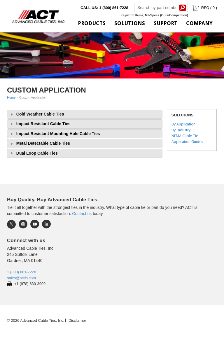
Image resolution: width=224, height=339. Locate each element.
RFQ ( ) (204, 8)
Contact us (82, 213)
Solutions (129, 23)
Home (11, 97)
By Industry (181, 130)
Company (199, 23)
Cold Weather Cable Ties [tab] (36, 114)
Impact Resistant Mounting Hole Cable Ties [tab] (54, 133)
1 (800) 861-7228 (21, 272)
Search (183, 7)
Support (165, 23)
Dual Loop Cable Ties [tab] (33, 153)
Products (92, 23)
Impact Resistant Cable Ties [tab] (40, 123)
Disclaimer (77, 320)
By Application (183, 124)
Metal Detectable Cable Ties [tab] (39, 143)
